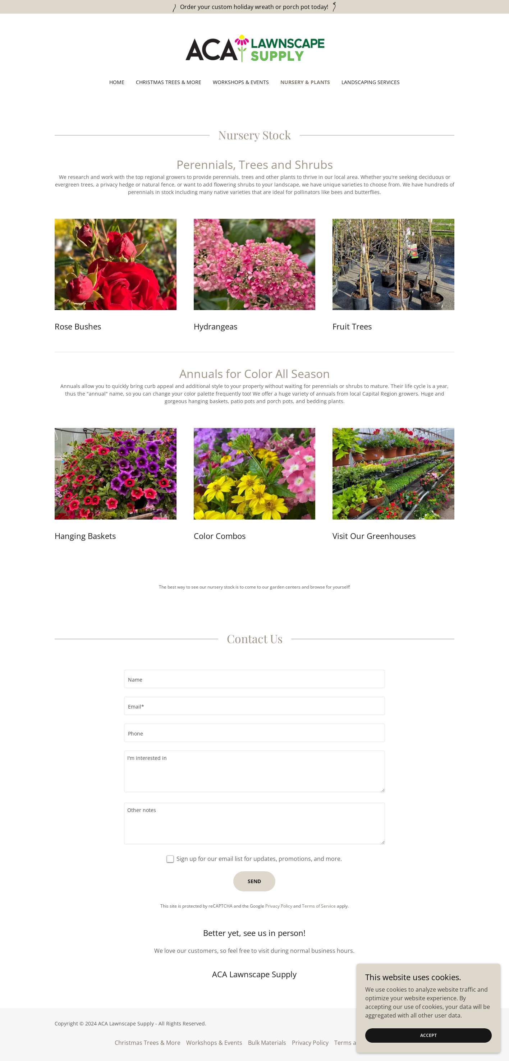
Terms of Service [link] (319, 906)
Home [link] (116, 82)
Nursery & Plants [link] (305, 82)
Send (254, 881)
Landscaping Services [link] (370, 82)
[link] (254, 51)
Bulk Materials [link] (267, 1043)
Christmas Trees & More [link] (168, 82)
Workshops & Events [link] (241, 82)
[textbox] (254, 679)
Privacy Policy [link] (278, 906)
